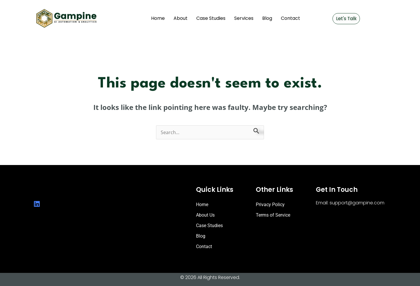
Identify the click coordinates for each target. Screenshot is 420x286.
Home (158, 18)
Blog (267, 18)
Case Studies (210, 18)
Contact (290, 18)
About (181, 18)
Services (243, 18)
